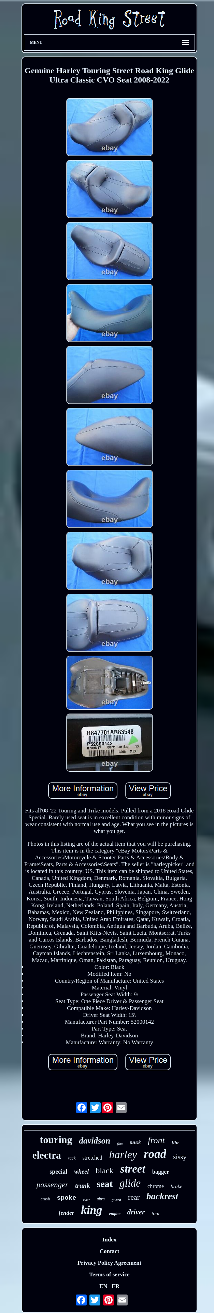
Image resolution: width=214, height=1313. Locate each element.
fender (66, 1213)
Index (109, 1239)
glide (130, 1183)
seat (105, 1183)
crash (45, 1198)
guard (116, 1200)
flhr (175, 1142)
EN (103, 1286)
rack (72, 1158)
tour (156, 1213)
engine (114, 1213)
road (155, 1154)
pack (135, 1143)
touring (56, 1139)
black (104, 1170)
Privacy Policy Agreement (109, 1263)
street (132, 1169)
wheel (81, 1171)
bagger (160, 1172)
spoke (66, 1198)
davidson (94, 1140)
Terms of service (109, 1274)
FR (115, 1286)
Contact (109, 1251)
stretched (92, 1158)
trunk (82, 1185)
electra (46, 1155)
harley (123, 1154)
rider (86, 1200)
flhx (120, 1143)
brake (176, 1186)
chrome (155, 1186)
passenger (52, 1185)
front (156, 1140)
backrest (162, 1196)
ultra (100, 1199)
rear (134, 1197)
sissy (179, 1157)
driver (136, 1212)
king (91, 1209)
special (58, 1171)
